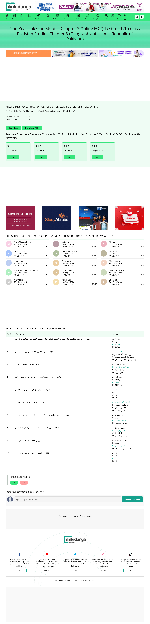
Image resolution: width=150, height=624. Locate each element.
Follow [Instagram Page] (103, 571)
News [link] (14, 17)
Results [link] (87, 17)
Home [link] (8, 17)
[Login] (142, 17)
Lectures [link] (48, 17)
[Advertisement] (75, 74)
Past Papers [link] (68, 17)
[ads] (20, 218)
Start (13, 157)
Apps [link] (125, 17)
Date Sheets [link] (78, 17)
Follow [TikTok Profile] (130, 571)
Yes (14, 482)
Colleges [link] (21, 17)
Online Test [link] (57, 17)
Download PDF (31, 128)
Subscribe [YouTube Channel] (47, 571)
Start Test (13, 128)
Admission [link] (38, 17)
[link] (45, 6)
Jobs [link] (106, 17)
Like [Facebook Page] (19, 571)
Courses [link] (30, 17)
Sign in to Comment (132, 499)
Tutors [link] (112, 17)
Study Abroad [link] (97, 17)
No (24, 482)
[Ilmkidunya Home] (18, 7)
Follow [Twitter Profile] (75, 571)
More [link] (119, 17)
